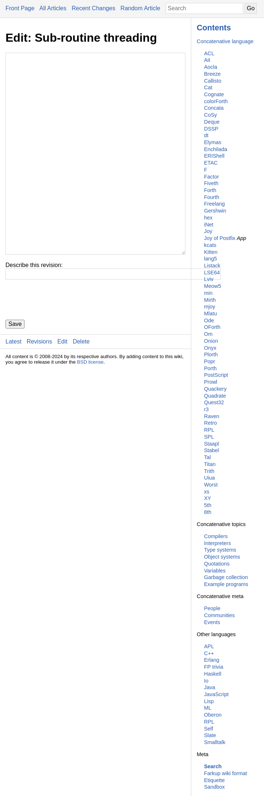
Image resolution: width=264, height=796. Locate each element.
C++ (209, 653)
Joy (208, 231)
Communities (219, 615)
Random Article (141, 8)
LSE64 (212, 272)
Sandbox (214, 787)
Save (15, 368)
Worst (211, 485)
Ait (207, 60)
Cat (208, 87)
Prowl (210, 382)
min (208, 293)
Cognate (214, 94)
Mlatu (210, 313)
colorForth (216, 101)
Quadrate (215, 396)
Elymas (212, 142)
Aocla (210, 67)
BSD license (90, 406)
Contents (214, 27)
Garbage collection (226, 577)
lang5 (210, 259)
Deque (211, 122)
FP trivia (213, 667)
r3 (206, 409)
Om (208, 334)
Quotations (217, 564)
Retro (210, 423)
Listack (212, 266)
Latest (13, 385)
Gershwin (215, 211)
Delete (81, 385)
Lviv (209, 279)
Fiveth (211, 183)
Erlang (211, 660)
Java (209, 687)
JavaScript (216, 694)
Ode (209, 320)
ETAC (211, 163)
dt (206, 135)
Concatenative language (225, 41)
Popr (209, 361)
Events (212, 622)
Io (206, 681)
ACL (209, 53)
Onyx (210, 348)
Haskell (212, 674)
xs (206, 492)
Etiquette (214, 780)
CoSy (210, 115)
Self (208, 729)
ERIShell (214, 156)
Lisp (209, 701)
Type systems (220, 550)
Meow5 (212, 286)
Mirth (210, 300)
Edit (62, 385)
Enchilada (215, 149)
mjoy (209, 306)
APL (209, 646)
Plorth (211, 354)
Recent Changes (93, 8)
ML (207, 708)
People (212, 608)
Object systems (222, 557)
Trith (209, 471)
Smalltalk (214, 742)
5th (207, 505)
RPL (209, 430)
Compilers (216, 536)
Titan (209, 464)
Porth (210, 368)
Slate (210, 735)
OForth (212, 327)
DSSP (211, 129)
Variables (215, 571)
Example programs (226, 584)
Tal (207, 457)
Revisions (39, 385)
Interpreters (217, 543)
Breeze (212, 74)
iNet (209, 225)
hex (208, 218)
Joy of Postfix (219, 238)
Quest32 (214, 402)
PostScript (216, 375)
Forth (210, 190)
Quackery (215, 389)
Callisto (212, 81)
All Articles (53, 8)
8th (207, 512)
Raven (211, 416)
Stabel (211, 450)
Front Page (19, 8)
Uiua (209, 478)
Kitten (211, 252)
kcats (210, 245)
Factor (211, 177)
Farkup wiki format (225, 773)
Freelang (214, 204)
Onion (211, 341)
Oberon (213, 715)
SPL (209, 437)
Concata (214, 108)
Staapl (211, 444)
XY (207, 498)
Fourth (211, 197)
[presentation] (61, 343)
